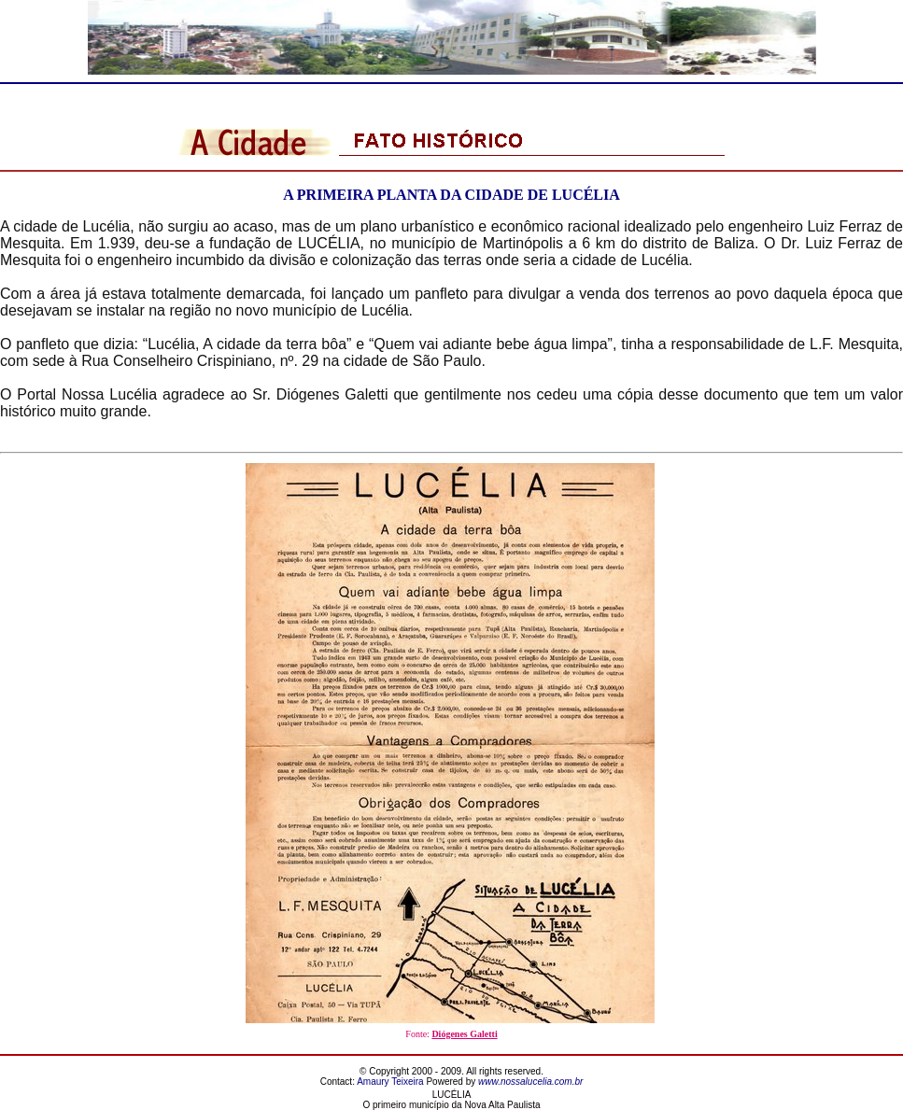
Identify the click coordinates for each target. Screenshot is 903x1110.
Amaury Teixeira (390, 1081)
